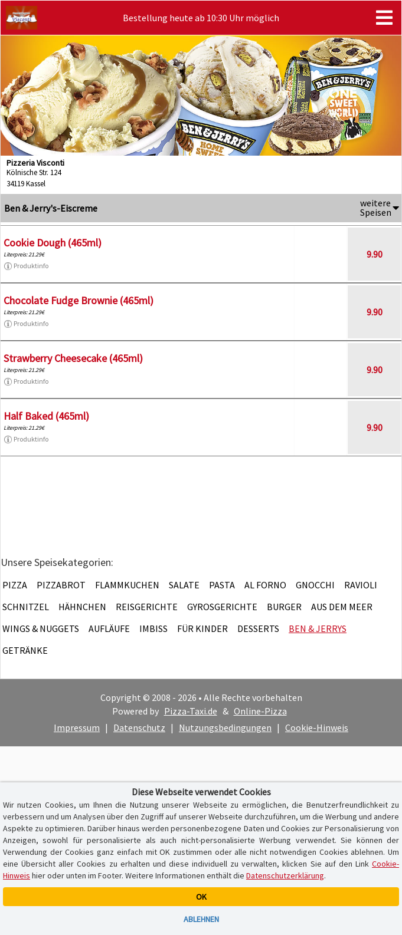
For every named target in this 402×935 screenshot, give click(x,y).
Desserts (258, 628)
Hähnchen (82, 607)
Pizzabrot (61, 585)
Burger (284, 607)
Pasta (222, 585)
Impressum (77, 727)
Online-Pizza (260, 711)
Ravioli (360, 585)
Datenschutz (139, 727)
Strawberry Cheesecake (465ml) (73, 358)
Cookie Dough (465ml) (53, 242)
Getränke (25, 650)
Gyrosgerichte (222, 607)
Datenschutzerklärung (285, 875)
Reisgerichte (147, 607)
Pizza (14, 585)
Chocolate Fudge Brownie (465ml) (78, 300)
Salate (184, 585)
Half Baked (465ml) (46, 416)
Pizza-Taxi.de (190, 711)
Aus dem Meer (341, 607)
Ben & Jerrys (318, 628)
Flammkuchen (127, 585)
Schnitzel (25, 607)
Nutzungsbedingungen (225, 727)
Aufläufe (109, 628)
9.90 (375, 254)
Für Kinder (202, 628)
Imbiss (153, 628)
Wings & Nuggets (40, 628)
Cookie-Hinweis (316, 727)
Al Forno (265, 585)
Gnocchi (315, 585)
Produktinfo (26, 266)
